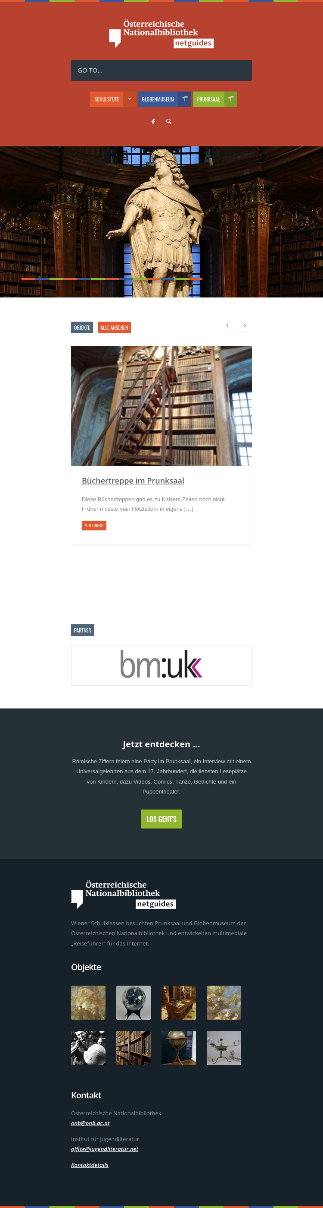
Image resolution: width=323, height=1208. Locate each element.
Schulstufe (115, 99)
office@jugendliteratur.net (104, 1149)
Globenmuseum (167, 99)
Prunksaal (217, 99)
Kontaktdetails (90, 1165)
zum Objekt (94, 525)
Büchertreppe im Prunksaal (133, 480)
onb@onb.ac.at (90, 1123)
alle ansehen (114, 327)
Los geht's (161, 819)
